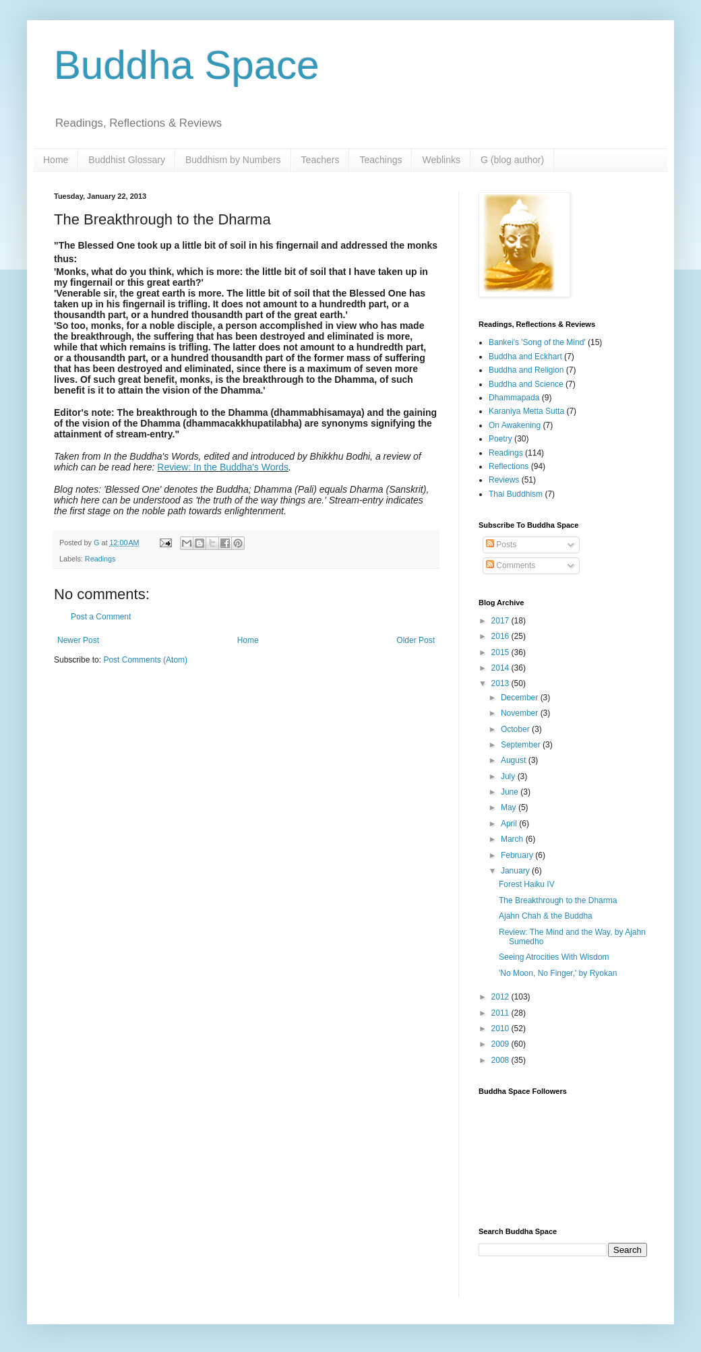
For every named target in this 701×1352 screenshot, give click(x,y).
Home (55, 159)
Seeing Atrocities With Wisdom (554, 957)
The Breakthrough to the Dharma (558, 900)
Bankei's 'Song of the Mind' (537, 342)
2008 (501, 1060)
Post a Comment (101, 616)
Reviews (504, 480)
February (518, 855)
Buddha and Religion (526, 370)
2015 (501, 652)
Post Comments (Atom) (145, 660)
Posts (501, 544)
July (509, 776)
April (510, 823)
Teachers (320, 159)
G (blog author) (512, 159)
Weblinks (441, 159)
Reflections (508, 466)
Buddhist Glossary (126, 159)
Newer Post (78, 640)
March (513, 839)
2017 (501, 620)
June (510, 792)
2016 (501, 636)
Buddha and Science (526, 384)
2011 (501, 1013)
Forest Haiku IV (527, 884)
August (514, 760)
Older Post (415, 640)
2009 (501, 1044)
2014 (501, 668)
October (516, 729)
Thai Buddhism (516, 494)
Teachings (380, 159)
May (509, 807)
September (522, 744)
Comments (510, 565)
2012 (501, 997)
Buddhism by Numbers (233, 159)
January (516, 870)
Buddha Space (186, 65)
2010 (501, 1028)
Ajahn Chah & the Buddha (545, 916)
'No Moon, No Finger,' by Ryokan (558, 973)
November (521, 713)
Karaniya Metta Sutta (526, 411)
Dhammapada (514, 397)
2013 (501, 683)
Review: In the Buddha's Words (222, 467)
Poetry (500, 438)
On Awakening (515, 425)
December (521, 697)
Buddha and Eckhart (525, 356)
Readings (100, 559)
